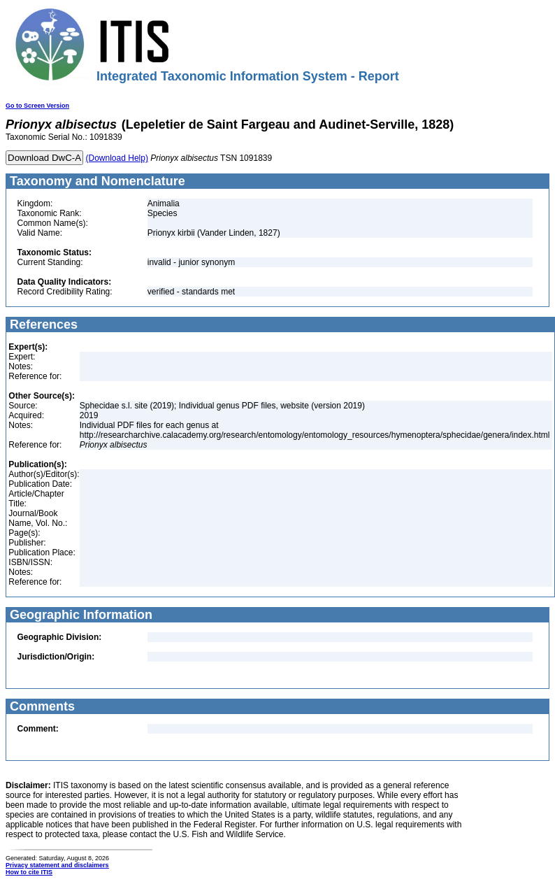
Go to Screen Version (37, 105)
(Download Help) (117, 158)
